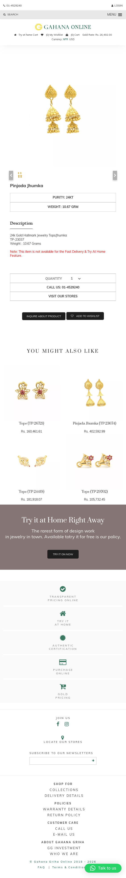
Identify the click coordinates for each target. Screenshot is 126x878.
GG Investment (64, 848)
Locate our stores (63, 739)
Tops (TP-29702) (95, 491)
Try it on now (63, 554)
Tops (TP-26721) (31, 423)
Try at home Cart (26, 34)
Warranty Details (64, 809)
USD (71, 39)
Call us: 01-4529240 (63, 287)
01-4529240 (12, 5)
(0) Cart (73, 34)
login (117, 5)
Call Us (64, 829)
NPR (65, 39)
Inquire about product (44, 316)
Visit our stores (63, 296)
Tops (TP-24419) (31, 491)
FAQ (41, 867)
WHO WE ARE (64, 854)
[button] (103, 868)
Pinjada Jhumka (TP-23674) (94, 423)
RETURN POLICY (64, 815)
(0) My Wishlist (52, 34)
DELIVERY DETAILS (64, 796)
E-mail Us (64, 834)
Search (10, 14)
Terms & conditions (70, 867)
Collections (64, 790)
